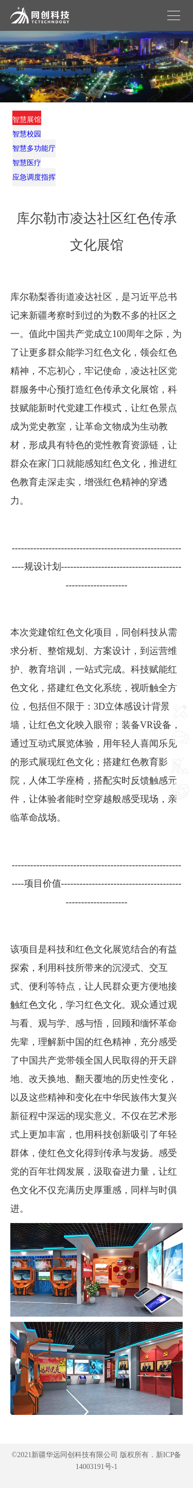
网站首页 (180, 702)
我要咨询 (180, 755)
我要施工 (180, 782)
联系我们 (180, 729)
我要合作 (180, 809)
